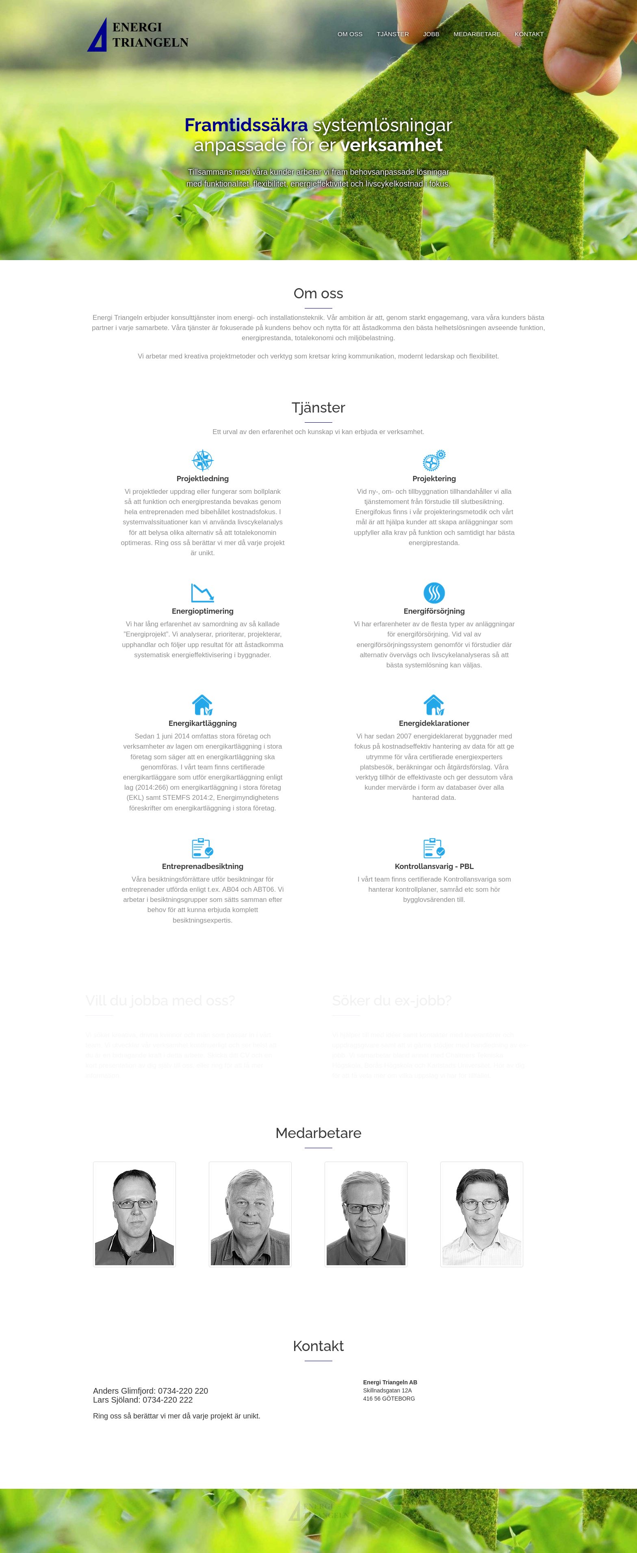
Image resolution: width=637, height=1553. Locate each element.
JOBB (431, 33)
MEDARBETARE (476, 33)
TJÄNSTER (393, 33)
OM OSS (350, 33)
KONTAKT (529, 33)
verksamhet (391, 146)
